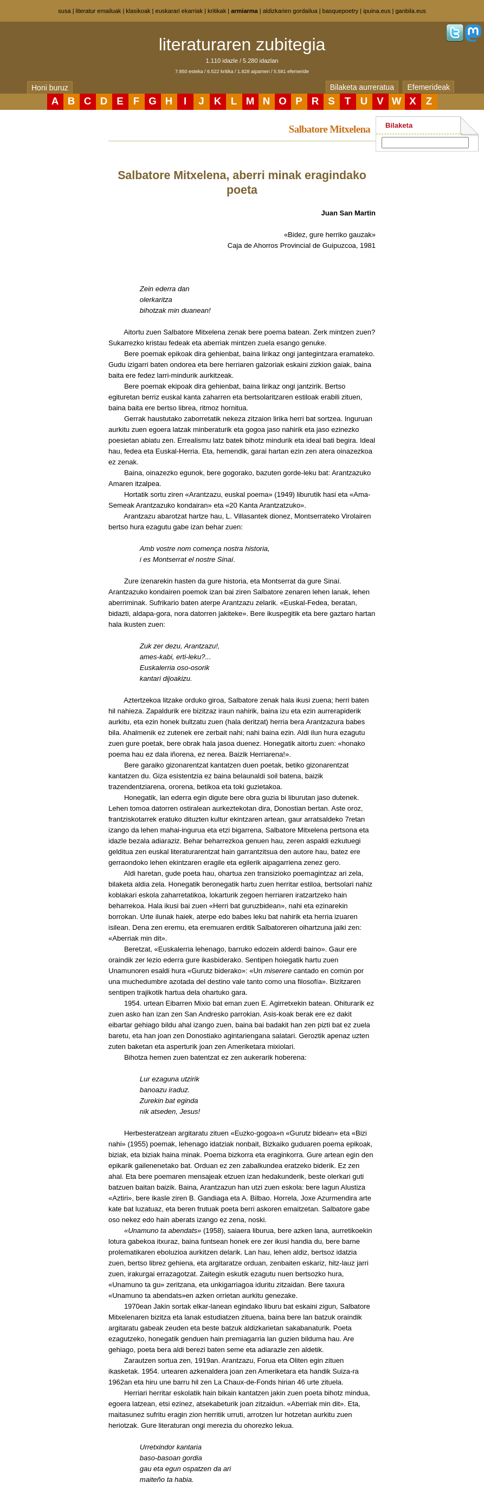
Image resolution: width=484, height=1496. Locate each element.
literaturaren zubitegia (242, 44)
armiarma (244, 11)
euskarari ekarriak (179, 11)
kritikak (217, 11)
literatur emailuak (98, 11)
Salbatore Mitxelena (329, 129)
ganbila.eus (410, 11)
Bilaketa (398, 125)
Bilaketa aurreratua (362, 87)
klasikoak (138, 11)
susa (64, 11)
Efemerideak (428, 87)
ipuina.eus (376, 11)
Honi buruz (49, 87)
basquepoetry (340, 11)
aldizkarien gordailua (290, 11)
